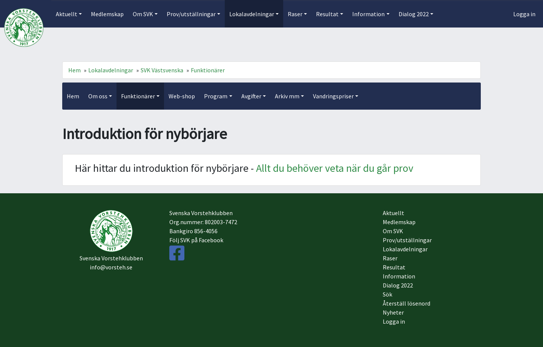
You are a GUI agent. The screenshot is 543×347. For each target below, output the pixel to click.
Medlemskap (107, 14)
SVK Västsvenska (162, 70)
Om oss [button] (97, 96)
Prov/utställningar (407, 240)
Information (399, 276)
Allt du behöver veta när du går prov (334, 168)
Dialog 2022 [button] (414, 14)
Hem (74, 70)
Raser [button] (295, 14)
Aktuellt (393, 213)
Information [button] (368, 14)
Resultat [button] (327, 14)
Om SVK (393, 231)
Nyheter (393, 312)
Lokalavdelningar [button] (251, 14)
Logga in (524, 14)
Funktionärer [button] (138, 96)
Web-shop (182, 96)
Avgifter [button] (251, 96)
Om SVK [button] (143, 14)
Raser (390, 258)
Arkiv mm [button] (287, 96)
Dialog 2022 (398, 285)
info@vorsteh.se (111, 267)
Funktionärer (208, 70)
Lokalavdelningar (110, 70)
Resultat (394, 267)
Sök (387, 294)
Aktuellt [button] (66, 14)
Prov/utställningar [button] (191, 14)
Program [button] (215, 96)
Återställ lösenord (406, 303)
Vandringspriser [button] (333, 96)
